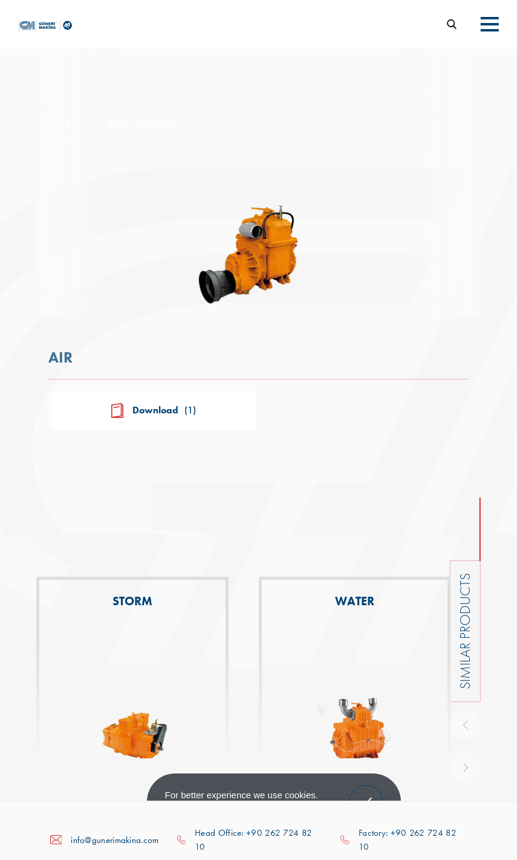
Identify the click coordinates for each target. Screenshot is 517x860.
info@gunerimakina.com (114, 840)
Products (152, 124)
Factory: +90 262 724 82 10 (408, 840)
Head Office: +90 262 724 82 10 (253, 840)
